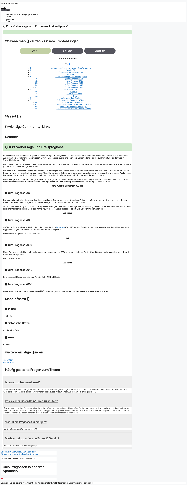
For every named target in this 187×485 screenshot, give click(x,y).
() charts (73, 92)
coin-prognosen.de (9, 3)
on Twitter (8, 360)
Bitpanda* (100, 51)
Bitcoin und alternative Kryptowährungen (20, 454)
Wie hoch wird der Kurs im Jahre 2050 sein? (74, 109)
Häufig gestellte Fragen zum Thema (71, 100)
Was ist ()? (70, 70)
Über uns (10, 19)
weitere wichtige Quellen (70, 98)
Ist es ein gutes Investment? (73, 102)
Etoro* (35, 51)
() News (74, 96)
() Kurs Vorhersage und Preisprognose (71, 77)
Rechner (70, 74)
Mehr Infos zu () (71, 89)
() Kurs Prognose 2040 (74, 85)
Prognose (60, 227)
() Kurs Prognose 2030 (74, 83)
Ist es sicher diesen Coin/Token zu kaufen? (74, 104)
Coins (8, 17)
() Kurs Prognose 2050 (74, 87)
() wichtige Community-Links (71, 72)
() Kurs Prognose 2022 (74, 79)
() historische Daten (74, 94)
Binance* (67, 51)
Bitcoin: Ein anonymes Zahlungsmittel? (18, 452)
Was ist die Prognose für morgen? (73, 107)
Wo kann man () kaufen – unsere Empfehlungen (71, 68)
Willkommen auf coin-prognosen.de (22, 14)
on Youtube (8, 362)
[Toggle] (69, 64)
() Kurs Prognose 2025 (74, 81)
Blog (8, 21)
